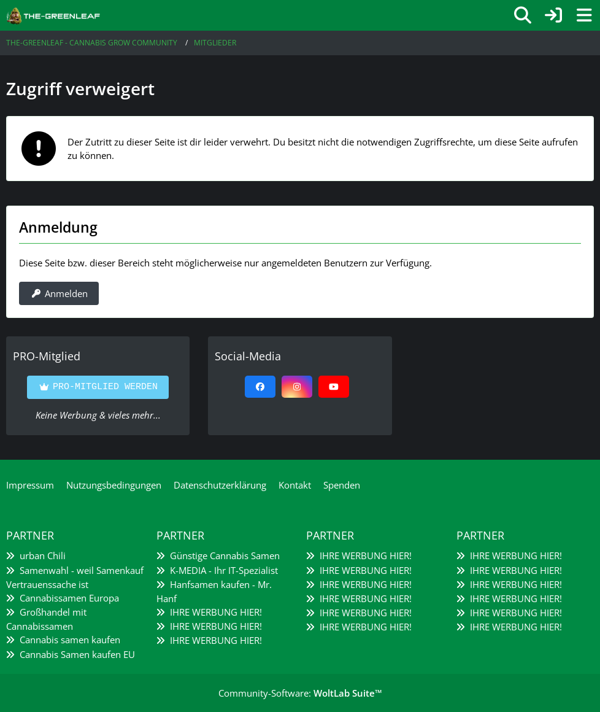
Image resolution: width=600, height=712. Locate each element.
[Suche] (522, 15)
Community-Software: (300, 693)
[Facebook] (260, 387)
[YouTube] (333, 387)
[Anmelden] (553, 15)
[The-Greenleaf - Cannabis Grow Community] (53, 14)
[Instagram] (297, 387)
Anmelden (59, 293)
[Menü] (584, 15)
